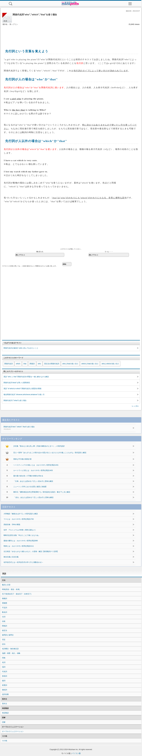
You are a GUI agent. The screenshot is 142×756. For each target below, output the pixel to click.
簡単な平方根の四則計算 (22, 459)
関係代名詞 (8, 364)
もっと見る (135, 406)
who (39, 364)
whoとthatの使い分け (70, 364)
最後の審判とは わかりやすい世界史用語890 (21, 541)
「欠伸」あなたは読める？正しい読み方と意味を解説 (33, 481)
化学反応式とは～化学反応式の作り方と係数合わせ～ (23, 562)
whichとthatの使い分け (89, 364)
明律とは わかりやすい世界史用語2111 (19, 546)
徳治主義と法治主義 (11, 557)
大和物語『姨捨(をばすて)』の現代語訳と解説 (21, 514)
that (25, 364)
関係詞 (32, 364)
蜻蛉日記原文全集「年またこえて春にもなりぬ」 (22, 535)
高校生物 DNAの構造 (12, 524)
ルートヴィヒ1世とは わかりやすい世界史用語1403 (33, 470)
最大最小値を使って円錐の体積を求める (28, 476)
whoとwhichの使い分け (110, 364)
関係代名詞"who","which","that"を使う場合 (61, 428)
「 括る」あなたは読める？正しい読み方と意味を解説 (33, 497)
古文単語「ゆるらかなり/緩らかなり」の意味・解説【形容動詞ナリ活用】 (31, 551)
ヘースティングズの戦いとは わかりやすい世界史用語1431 (35, 465)
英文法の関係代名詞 (51, 364)
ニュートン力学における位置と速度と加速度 (29, 487)
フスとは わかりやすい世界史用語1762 (19, 519)
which (18, 364)
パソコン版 (76, 753)
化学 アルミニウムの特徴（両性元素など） (20, 530)
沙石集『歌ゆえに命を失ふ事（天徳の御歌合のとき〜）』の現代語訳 (39, 446)
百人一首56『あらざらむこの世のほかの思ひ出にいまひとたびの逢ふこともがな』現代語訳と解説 (49, 453)
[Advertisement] (71, 34)
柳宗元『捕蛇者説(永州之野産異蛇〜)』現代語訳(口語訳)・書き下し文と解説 (41, 492)
